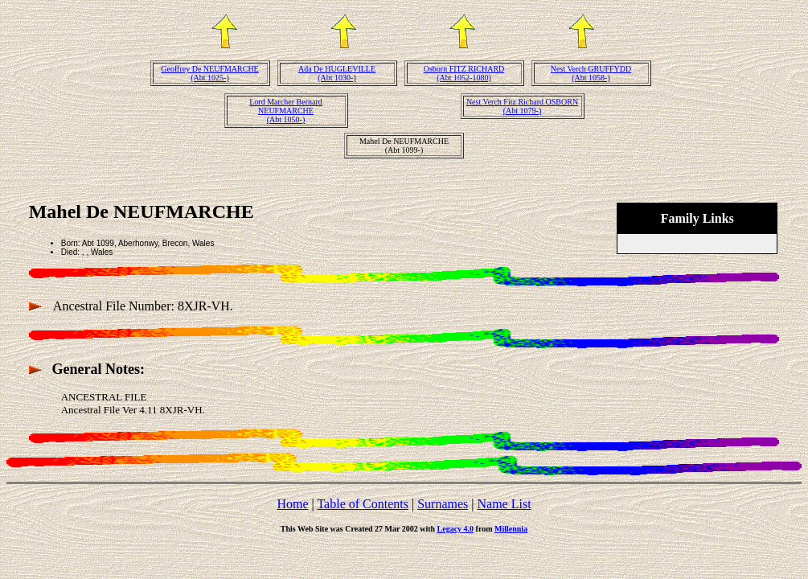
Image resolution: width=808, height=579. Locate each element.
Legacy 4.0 (455, 528)
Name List (504, 504)
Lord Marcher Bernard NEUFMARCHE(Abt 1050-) (285, 110)
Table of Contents (362, 504)
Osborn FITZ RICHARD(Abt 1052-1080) (464, 73)
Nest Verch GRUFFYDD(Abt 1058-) (591, 73)
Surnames (442, 504)
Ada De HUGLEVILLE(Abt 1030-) (336, 73)
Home (292, 504)
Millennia (510, 528)
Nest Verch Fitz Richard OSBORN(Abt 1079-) (522, 106)
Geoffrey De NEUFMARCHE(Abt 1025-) (209, 73)
